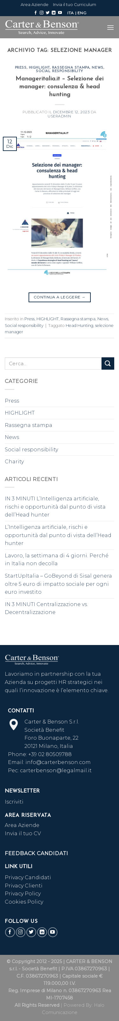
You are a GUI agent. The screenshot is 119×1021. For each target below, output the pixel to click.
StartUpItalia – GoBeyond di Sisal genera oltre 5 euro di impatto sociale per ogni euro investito (58, 584)
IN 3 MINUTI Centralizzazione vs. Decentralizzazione (46, 608)
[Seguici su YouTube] (60, 13)
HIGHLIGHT (39, 68)
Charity (14, 462)
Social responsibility (59, 71)
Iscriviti (14, 802)
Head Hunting (79, 325)
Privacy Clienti (24, 886)
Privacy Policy (23, 894)
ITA (70, 12)
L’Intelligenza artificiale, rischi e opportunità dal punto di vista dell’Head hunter (58, 535)
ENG (82, 12)
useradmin (59, 116)
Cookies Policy (24, 902)
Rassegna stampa (70, 68)
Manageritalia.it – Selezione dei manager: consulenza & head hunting (59, 87)
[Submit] (108, 363)
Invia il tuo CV (23, 833)
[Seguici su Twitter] (48, 13)
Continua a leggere (59, 297)
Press (21, 68)
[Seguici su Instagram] (41, 13)
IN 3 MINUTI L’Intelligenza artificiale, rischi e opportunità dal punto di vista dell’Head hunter (55, 507)
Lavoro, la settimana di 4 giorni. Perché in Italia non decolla (57, 560)
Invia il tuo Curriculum (74, 4)
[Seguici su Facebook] (35, 13)
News (97, 68)
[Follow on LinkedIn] (54, 13)
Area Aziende (35, 4)
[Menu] (110, 27)
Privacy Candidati (28, 877)
